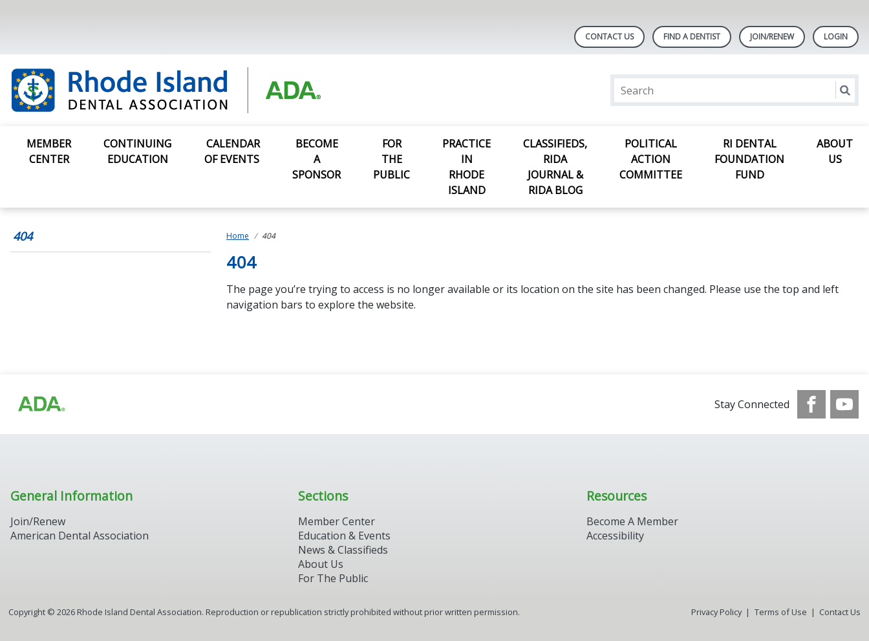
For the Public (391, 159)
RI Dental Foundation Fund (749, 159)
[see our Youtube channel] (844, 404)
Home (237, 235)
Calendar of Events (232, 151)
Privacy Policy (716, 612)
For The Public (333, 578)
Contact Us (609, 36)
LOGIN (836, 36)
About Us (835, 151)
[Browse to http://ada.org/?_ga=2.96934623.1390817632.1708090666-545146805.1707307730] (40, 404)
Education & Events (344, 535)
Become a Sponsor (316, 159)
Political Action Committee (650, 159)
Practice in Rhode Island (466, 166)
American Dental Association (79, 535)
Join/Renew (772, 36)
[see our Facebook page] (811, 404)
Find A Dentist (691, 36)
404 (22, 236)
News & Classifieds (343, 550)
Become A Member (632, 521)
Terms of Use (781, 612)
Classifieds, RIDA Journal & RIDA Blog (555, 166)
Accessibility (615, 535)
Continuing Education (137, 151)
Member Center (49, 151)
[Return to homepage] (177, 90)
